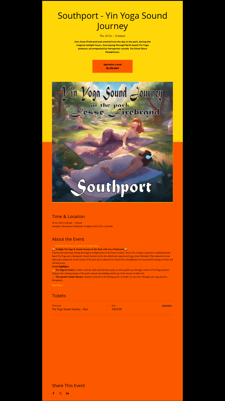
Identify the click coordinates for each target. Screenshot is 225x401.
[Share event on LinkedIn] (67, 393)
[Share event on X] (60, 393)
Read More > (58, 285)
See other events (112, 67)
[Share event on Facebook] (53, 393)
